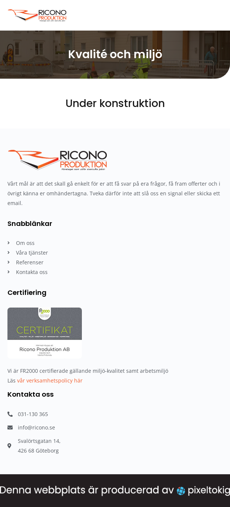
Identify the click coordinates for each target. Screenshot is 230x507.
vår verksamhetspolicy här (50, 380)
